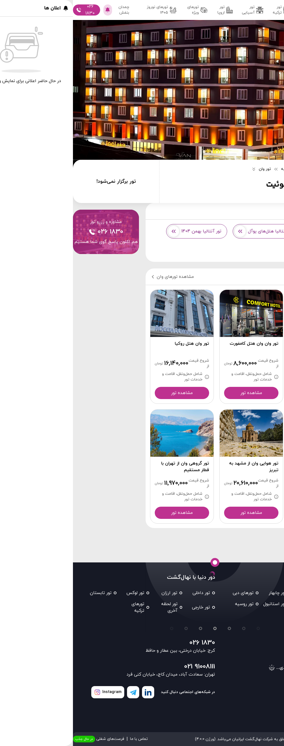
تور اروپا (152, 9)
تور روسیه (171, 604)
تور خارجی (128, 607)
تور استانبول (201, 604)
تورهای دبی (170, 593)
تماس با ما (66, 739)
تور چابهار (204, 593)
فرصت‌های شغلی (25, 739)
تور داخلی (236, 9)
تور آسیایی (179, 9)
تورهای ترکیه (65, 607)
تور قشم (238, 593)
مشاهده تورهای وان (99, 277)
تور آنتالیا (258, 250)
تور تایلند (270, 615)
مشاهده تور (247, 393)
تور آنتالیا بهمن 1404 (121, 231)
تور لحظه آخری (96, 607)
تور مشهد (270, 593)
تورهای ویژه (124, 9)
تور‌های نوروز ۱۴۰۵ (89, 9)
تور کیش (270, 604)
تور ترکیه (208, 9)
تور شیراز (237, 604)
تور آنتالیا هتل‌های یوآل (191, 231)
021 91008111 (126, 666)
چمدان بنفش (55, 9)
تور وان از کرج (254, 231)
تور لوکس (62, 593)
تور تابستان (28, 593)
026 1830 (129, 643)
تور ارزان (96, 593)
